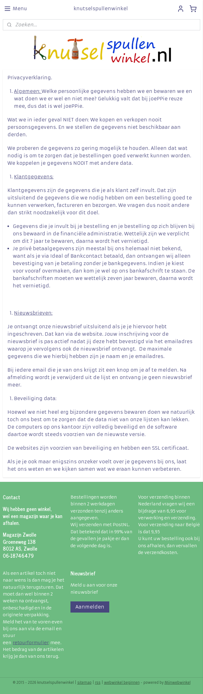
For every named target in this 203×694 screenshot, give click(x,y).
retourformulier (31, 642)
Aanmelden (89, 607)
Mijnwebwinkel (178, 682)
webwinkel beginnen (122, 682)
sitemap (84, 682)
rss (98, 682)
